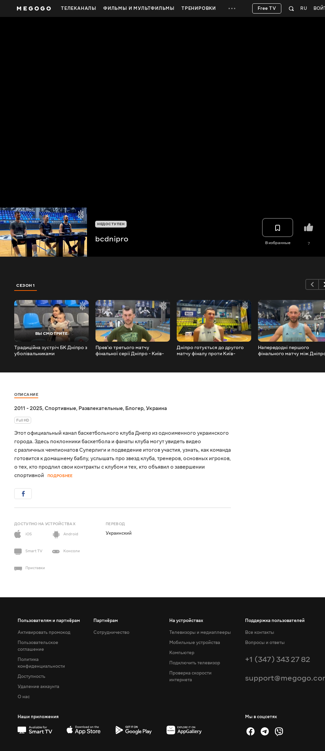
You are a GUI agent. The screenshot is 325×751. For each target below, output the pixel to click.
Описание (26, 394)
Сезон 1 (25, 285)
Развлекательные (101, 408)
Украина (156, 408)
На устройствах (186, 621)
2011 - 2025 (28, 408)
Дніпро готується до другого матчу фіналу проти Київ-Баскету (210, 351)
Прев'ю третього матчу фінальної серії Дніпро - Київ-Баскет (129, 351)
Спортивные (60, 408)
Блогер (134, 408)
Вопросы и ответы (265, 643)
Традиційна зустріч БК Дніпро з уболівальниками (50, 351)
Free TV (267, 8)
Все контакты (259, 632)
